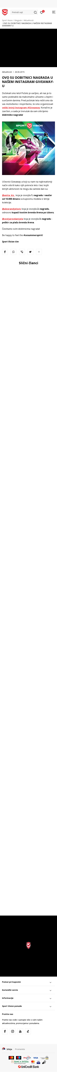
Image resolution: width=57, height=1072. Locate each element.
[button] (24, 12)
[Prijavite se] (41, 12)
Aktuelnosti (29, 20)
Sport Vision (7, 20)
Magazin (18, 20)
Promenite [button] (20, 1049)
